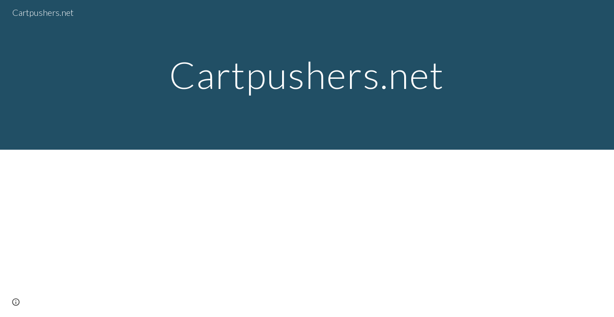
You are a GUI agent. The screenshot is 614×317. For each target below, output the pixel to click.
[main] (307, 74)
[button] (16, 302)
